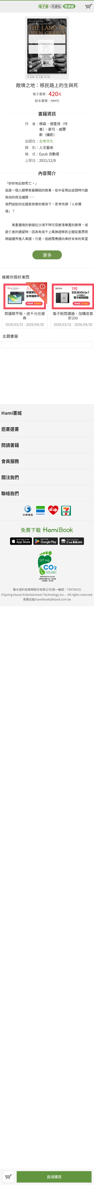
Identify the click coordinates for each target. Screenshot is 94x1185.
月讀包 (56, 6)
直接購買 (54, 1176)
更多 (47, 255)
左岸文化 (46, 141)
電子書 (43, 6)
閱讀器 (69, 6)
